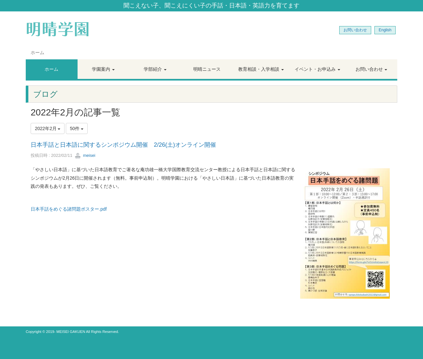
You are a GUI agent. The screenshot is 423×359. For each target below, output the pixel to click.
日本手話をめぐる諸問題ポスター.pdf (69, 209)
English (385, 30)
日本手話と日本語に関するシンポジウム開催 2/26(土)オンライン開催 (123, 145)
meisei (85, 155)
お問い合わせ (355, 30)
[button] (103, 69)
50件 (76, 128)
